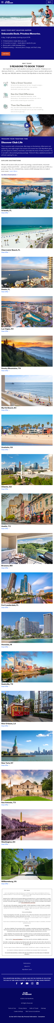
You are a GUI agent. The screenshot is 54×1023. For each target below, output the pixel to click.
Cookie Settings (18, 1011)
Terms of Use (12, 1008)
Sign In (49, 2)
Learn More (6, 53)
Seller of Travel (33, 1008)
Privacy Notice (23, 1008)
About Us (27, 966)
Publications (27, 963)
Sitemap (43, 1008)
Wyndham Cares (27, 969)
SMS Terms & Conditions (33, 1011)
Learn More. (13, 171)
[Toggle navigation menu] (2, 2)
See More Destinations (8, 175)
